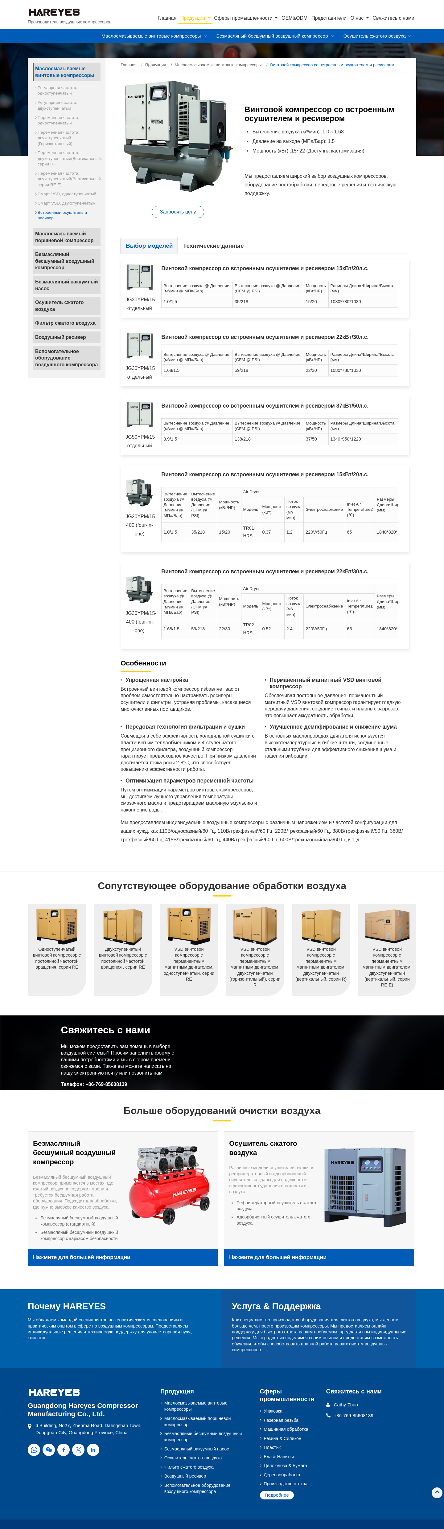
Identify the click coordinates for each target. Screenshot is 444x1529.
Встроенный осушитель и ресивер (62, 215)
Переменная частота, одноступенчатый (58, 120)
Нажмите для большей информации (81, 1258)
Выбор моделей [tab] (149, 245)
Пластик (272, 1447)
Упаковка (273, 1411)
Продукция (155, 65)
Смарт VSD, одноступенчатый (67, 194)
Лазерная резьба (281, 1419)
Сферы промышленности (287, 1395)
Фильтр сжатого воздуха (65, 323)
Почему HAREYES (67, 1306)
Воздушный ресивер (60, 337)
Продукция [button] (193, 18)
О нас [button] (358, 18)
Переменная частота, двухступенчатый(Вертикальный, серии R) (69, 158)
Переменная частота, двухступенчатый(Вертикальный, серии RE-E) (69, 179)
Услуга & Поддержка (276, 1306)
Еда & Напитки (279, 1456)
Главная (167, 18)
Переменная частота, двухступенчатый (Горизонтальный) (58, 138)
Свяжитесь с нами (393, 18)
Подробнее (277, 1495)
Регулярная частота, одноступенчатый (57, 90)
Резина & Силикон (282, 1438)
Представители (329, 18)
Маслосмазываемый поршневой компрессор (64, 237)
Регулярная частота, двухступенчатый (57, 105)
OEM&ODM (294, 18)
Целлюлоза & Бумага (285, 1465)
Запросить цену (178, 211)
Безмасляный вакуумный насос (66, 285)
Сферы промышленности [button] (244, 18)
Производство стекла (285, 1483)
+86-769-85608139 (106, 1084)
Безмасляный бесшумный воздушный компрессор (64, 261)
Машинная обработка (286, 1429)
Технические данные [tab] (214, 245)
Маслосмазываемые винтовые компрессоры (218, 65)
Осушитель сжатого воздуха (59, 306)
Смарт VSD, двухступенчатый (67, 203)
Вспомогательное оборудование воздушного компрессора (66, 358)
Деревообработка (282, 1474)
